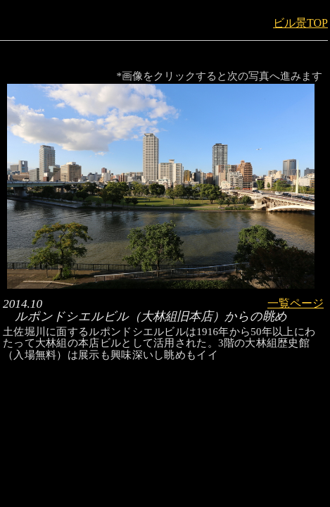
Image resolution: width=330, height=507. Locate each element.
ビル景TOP (300, 23)
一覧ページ (295, 303)
